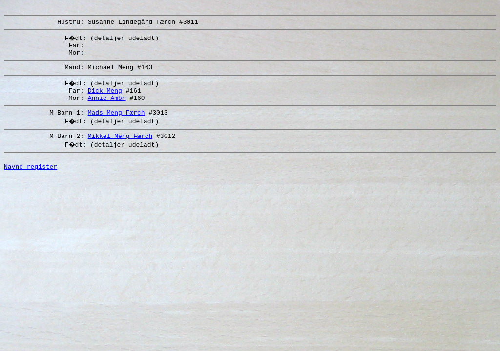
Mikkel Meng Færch (120, 148)
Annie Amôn (107, 107)
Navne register (30, 182)
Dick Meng (105, 99)
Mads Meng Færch (116, 123)
